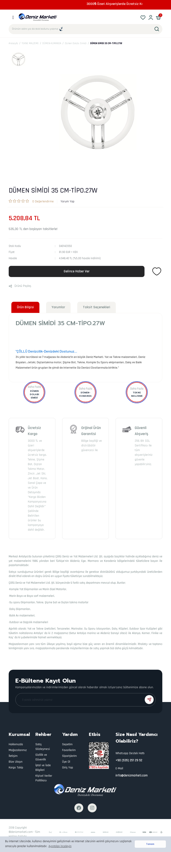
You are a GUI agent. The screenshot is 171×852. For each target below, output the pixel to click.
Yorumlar (58, 307)
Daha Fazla (34, 387)
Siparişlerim (69, 756)
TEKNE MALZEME (136, 394)
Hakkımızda (16, 744)
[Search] (85, 29)
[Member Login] (151, 17)
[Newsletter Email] (85, 699)
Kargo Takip (16, 768)
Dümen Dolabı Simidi (34, 394)
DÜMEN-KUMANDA (85, 394)
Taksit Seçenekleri (96, 307)
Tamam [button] (150, 844)
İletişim (13, 756)
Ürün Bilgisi (25, 307)
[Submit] (149, 699)
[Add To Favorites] (156, 271)
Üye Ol (66, 762)
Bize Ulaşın (15, 762)
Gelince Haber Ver (77, 271)
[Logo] (38, 17)
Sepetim (67, 744)
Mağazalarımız (18, 750)
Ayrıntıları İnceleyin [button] (60, 846)
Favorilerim (69, 750)
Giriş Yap (67, 768)
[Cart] (158, 17)
